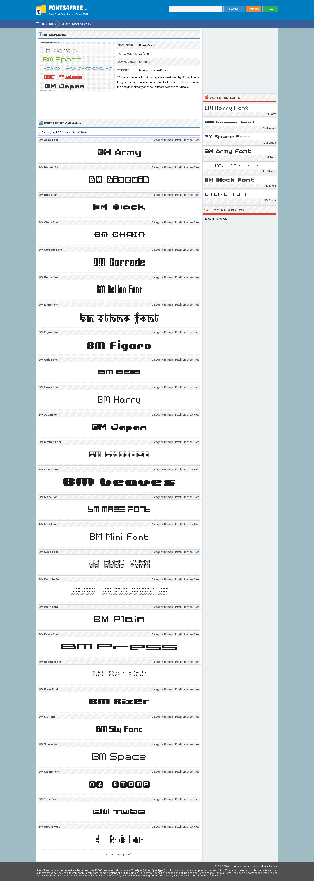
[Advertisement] (119, 106)
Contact (273, 866)
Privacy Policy (258, 866)
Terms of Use (239, 866)
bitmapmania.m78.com (153, 70)
